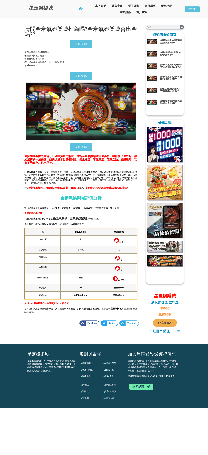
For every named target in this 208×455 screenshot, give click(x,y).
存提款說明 (110, 363)
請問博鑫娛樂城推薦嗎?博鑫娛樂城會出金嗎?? (171, 78)
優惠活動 (166, 6)
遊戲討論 (125, 12)
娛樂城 (63, 218)
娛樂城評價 (110, 391)
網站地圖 (109, 398)
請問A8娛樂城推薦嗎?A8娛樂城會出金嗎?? (170, 53)
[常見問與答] (81, 370)
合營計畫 (109, 369)
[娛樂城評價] (104, 392)
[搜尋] (182, 27)
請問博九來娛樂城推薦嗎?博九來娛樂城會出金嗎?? (171, 65)
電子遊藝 (133, 6)
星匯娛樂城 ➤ (119, 295)
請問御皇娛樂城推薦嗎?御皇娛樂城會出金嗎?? (171, 102)
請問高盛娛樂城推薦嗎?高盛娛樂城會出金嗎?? (171, 41)
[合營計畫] (104, 370)
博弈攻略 (141, 12)
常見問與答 (87, 369)
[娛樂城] (81, 385)
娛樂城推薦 (110, 385)
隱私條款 (109, 376)
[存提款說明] (104, 363)
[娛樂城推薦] (104, 385)
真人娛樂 (100, 6)
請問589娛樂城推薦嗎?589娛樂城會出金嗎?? (170, 90)
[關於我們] (81, 363)
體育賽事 (117, 6)
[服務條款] (81, 376)
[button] (89, 323)
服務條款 (86, 376)
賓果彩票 (150, 6)
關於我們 (86, 363)
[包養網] (81, 398)
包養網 (85, 398)
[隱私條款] (104, 376)
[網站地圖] (104, 398)
